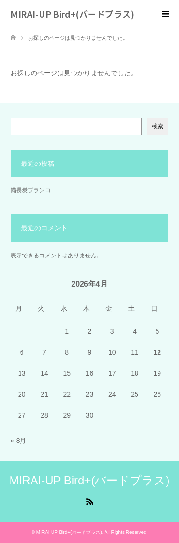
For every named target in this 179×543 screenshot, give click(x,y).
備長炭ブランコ (31, 190)
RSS (89, 501)
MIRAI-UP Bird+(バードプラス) (72, 14)
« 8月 (18, 440)
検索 (157, 126)
